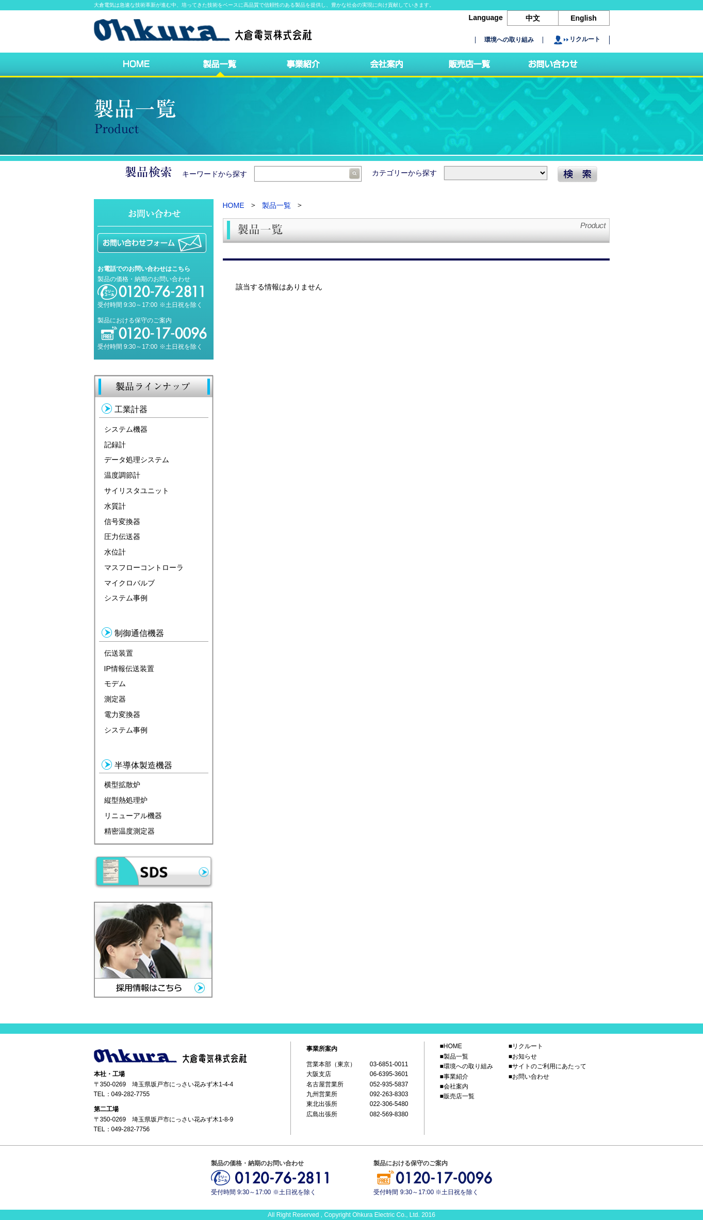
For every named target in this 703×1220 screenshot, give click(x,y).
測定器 (115, 699)
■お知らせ (523, 1056)
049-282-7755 (130, 1094)
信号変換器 (122, 521)
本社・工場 (109, 1074)
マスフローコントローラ (144, 567)
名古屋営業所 (325, 1084)
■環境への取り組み (466, 1066)
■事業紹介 (454, 1076)
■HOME (451, 1046)
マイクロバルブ (129, 582)
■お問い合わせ (529, 1076)
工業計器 (131, 409)
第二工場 (106, 1109)
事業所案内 (321, 1048)
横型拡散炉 (122, 784)
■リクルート (526, 1046)
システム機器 (126, 429)
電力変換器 (122, 714)
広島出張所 (321, 1114)
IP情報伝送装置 (129, 668)
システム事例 (126, 598)
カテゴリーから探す (459, 173)
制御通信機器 (139, 633)
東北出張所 (321, 1104)
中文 (533, 18)
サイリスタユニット (136, 490)
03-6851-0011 (389, 1064)
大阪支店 (318, 1074)
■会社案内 (454, 1086)
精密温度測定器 (129, 830)
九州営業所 (321, 1094)
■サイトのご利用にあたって (547, 1066)
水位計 (115, 552)
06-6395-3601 (389, 1074)
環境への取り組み (509, 40)
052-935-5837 (389, 1084)
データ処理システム (136, 460)
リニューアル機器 (133, 815)
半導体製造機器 (143, 765)
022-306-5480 (389, 1104)
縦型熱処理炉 (126, 800)
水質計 (115, 506)
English (583, 18)
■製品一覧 (454, 1056)
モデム (115, 683)
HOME (233, 205)
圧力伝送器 (122, 536)
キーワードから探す (272, 174)
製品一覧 (276, 205)
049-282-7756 (130, 1129)
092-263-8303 (389, 1094)
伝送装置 (118, 653)
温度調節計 (122, 475)
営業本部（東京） (331, 1064)
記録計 (115, 444)
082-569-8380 (389, 1114)
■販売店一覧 (457, 1096)
